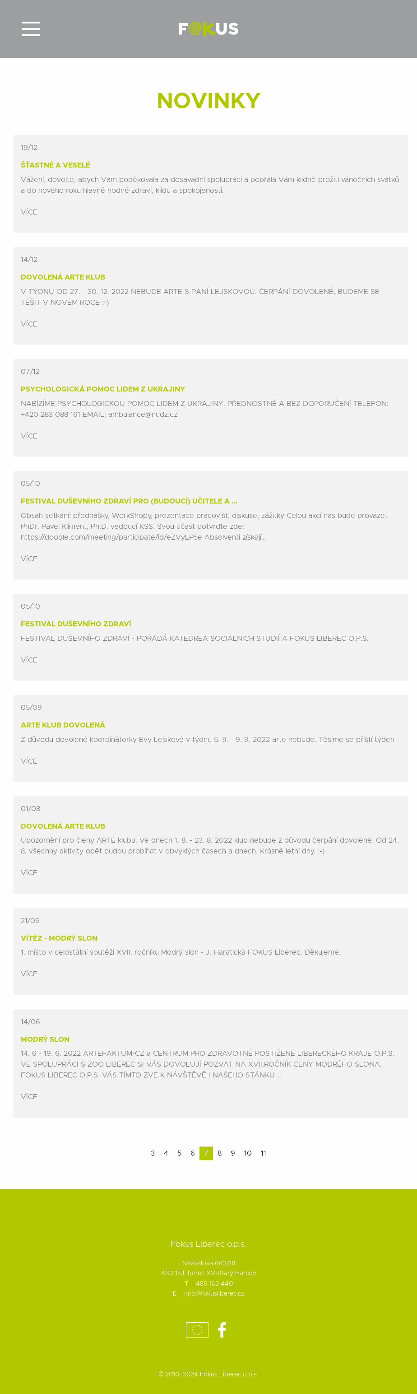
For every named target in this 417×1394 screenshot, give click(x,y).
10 (248, 1153)
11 (263, 1153)
